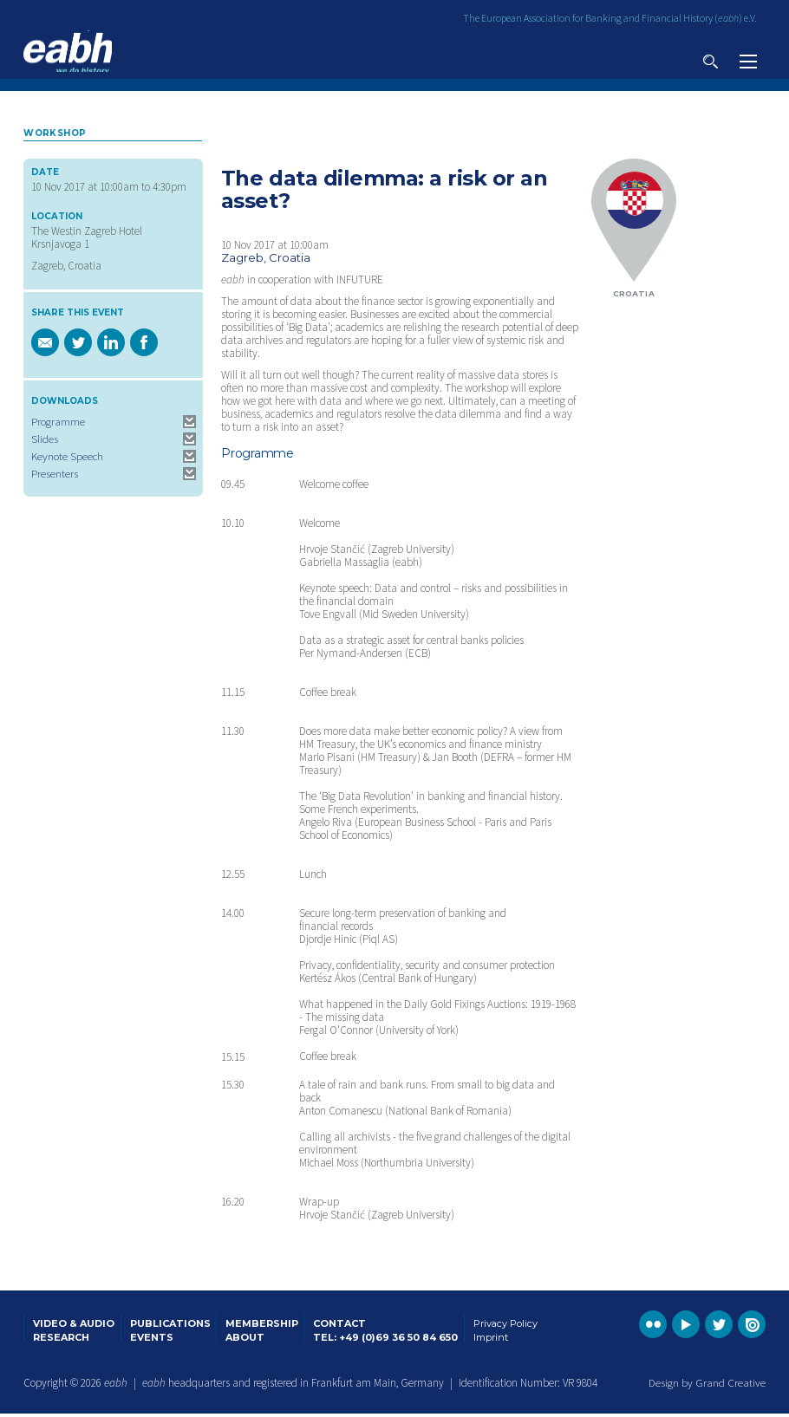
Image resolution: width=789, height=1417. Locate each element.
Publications (170, 1326)
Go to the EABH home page (68, 51)
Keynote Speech (67, 459)
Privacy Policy (505, 1326)
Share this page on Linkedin (111, 346)
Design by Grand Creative (707, 1385)
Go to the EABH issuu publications (752, 1328)
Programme (58, 425)
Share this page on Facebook (144, 346)
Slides (44, 442)
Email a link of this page (45, 346)
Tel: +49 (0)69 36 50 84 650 (385, 1340)
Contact (339, 1326)
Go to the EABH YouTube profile (686, 1328)
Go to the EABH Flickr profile (653, 1328)
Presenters (54, 477)
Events (151, 1340)
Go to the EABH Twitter (719, 1328)
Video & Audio (73, 1326)
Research (61, 1340)
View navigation (748, 62)
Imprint (490, 1340)
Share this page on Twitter (78, 346)
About (244, 1340)
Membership (261, 1326)
